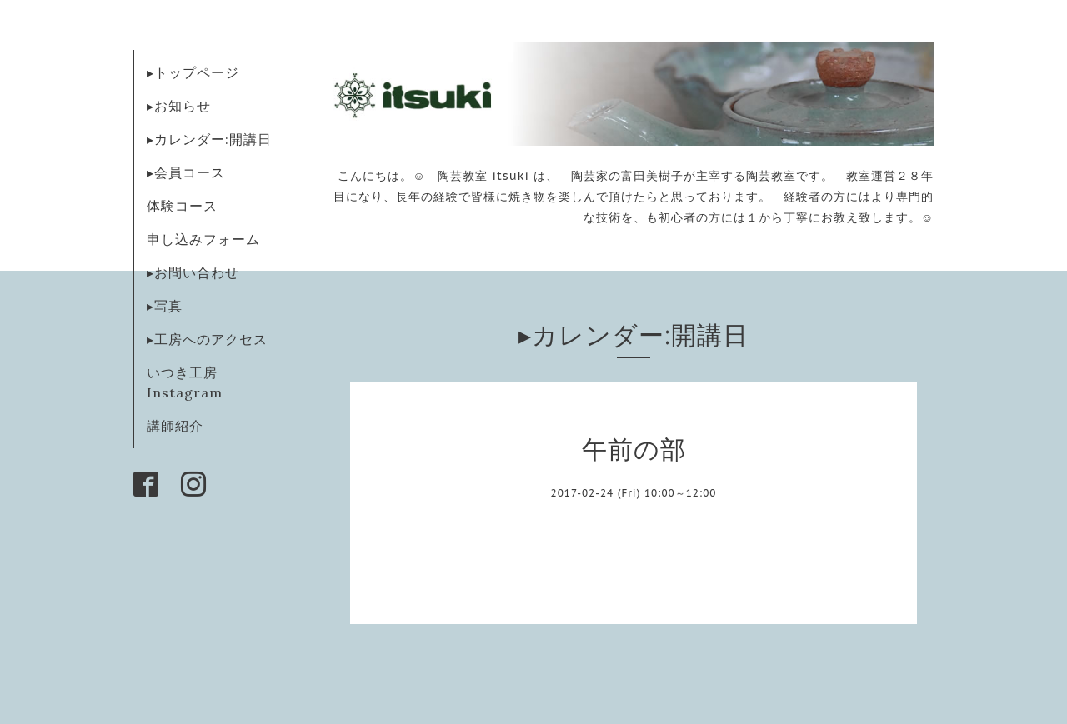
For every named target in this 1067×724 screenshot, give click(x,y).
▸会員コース (186, 172)
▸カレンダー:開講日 (209, 139)
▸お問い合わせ (193, 272)
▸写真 (165, 305)
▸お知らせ (179, 105)
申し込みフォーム (203, 239)
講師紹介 (175, 425)
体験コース (182, 205)
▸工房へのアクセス (207, 339)
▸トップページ (193, 72)
